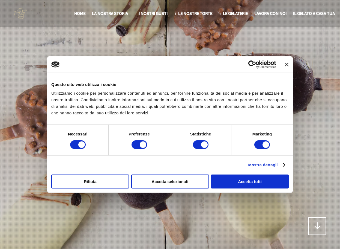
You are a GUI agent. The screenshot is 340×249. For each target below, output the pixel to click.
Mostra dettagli (263, 165)
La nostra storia (110, 13)
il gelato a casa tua (314, 13)
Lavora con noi (270, 13)
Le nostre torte (195, 13)
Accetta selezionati (169, 181)
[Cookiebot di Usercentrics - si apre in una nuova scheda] (252, 64)
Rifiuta (90, 181)
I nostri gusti (153, 13)
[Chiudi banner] (287, 64)
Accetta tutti (250, 181)
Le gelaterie (235, 13)
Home (79, 13)
